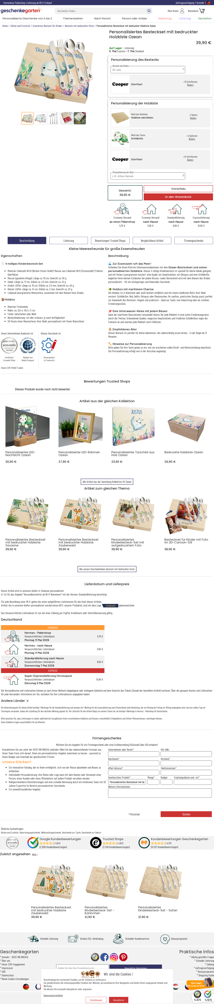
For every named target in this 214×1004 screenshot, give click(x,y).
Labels (20, 367)
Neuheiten (205, 18)
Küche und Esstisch (9, 832)
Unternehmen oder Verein (120, 749)
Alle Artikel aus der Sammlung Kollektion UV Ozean (107, 481)
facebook (104, 957)
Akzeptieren (118, 1000)
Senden (186, 814)
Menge (151, 777)
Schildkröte (137, 138)
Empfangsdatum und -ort (186, 777)
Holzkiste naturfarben (142, 117)
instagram (114, 957)
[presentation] (160, 804)
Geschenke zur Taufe (71, 832)
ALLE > (35, 854)
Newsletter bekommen (136, 968)
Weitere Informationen (119, 786)
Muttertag (165, 18)
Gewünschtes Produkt (118, 777)
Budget (164, 777)
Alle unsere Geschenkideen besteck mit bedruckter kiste (107, 569)
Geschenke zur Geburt (91, 832)
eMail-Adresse (115, 768)
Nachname (113, 759)
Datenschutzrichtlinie (53, 995)
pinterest (123, 957)
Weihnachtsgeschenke (51, 832)
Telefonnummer (168, 768)
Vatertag (185, 18)
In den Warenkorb (178, 197)
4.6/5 (197, 998)
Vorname (165, 759)
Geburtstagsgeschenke (30, 832)
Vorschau (178, 189)
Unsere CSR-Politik (8, 367)
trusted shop (95, 957)
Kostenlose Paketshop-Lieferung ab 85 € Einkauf (27, 2)
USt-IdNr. (165, 749)
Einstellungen (96, 1000)
